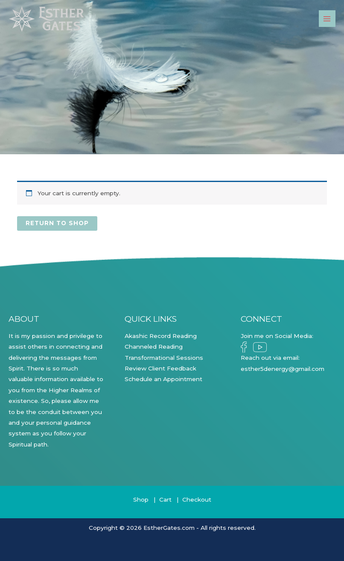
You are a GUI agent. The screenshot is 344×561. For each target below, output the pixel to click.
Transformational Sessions (164, 357)
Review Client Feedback (160, 368)
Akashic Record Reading (161, 335)
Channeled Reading (154, 346)
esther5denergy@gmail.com (282, 368)
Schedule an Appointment (163, 379)
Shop (141, 499)
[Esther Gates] (47, 19)
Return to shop (57, 223)
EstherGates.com (169, 527)
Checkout (196, 499)
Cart (165, 499)
